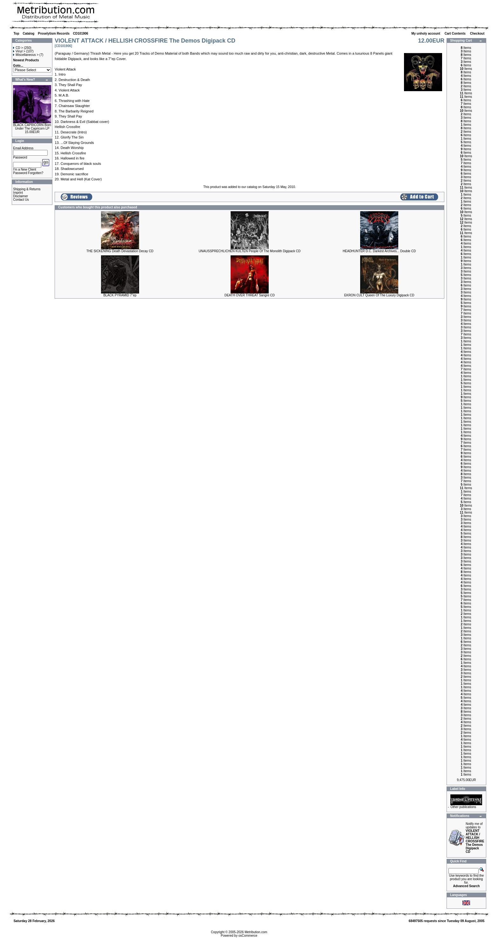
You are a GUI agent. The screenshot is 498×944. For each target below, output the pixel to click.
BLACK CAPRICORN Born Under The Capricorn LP (32, 126)
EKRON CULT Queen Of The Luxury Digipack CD (379, 295)
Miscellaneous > (25, 55)
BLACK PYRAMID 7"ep (119, 295)
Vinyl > (19, 51)
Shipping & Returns (26, 189)
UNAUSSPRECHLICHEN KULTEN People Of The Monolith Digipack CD (249, 251)
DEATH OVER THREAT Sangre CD (250, 295)
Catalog (28, 33)
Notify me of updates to (475, 837)
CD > (18, 48)
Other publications (463, 807)
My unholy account (426, 33)
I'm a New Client (24, 169)
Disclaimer (20, 196)
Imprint (18, 192)
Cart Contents (456, 33)
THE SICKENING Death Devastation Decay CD (119, 251)
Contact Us (21, 199)
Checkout (477, 33)
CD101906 (80, 33)
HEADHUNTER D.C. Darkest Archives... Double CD (379, 251)
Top (16, 33)
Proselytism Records (54, 33)
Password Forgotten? (28, 173)
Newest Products (26, 60)
